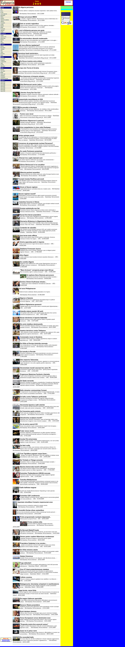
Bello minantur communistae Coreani (33, 390)
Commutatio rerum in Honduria (31, 337)
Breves (1, 10)
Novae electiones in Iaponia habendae (33, 318)
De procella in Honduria (28, 107)
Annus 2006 (2, 87)
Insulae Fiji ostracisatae (28, 439)
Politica (1, 16)
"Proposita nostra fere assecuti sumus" (34, 624)
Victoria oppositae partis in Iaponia (31, 242)
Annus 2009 (2, 83)
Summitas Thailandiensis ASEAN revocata (35, 473)
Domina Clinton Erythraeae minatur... (33, 282)
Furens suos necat (26, 114)
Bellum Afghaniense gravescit (30, 304)
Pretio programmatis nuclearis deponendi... (35, 517)
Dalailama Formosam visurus (30, 249)
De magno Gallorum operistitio (31, 598)
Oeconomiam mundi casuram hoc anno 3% (35, 368)
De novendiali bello (27, 637)
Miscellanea (2, 15)
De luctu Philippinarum (27, 288)
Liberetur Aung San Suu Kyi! (30, 92)
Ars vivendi (2, 58)
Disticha (2, 39)
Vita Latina (2, 71)
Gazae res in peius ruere (28, 631)
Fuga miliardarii (25, 563)
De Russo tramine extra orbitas (31, 61)
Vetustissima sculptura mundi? (31, 418)
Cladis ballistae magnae (27, 487)
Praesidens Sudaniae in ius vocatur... (33, 543)
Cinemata (2, 49)
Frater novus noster (27, 431)
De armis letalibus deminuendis (31, 324)
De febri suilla (25, 445)
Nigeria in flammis (26, 298)
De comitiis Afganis (27, 262)
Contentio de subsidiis (28, 228)
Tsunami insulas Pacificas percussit (31, 179)
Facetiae (2, 64)
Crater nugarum (3, 13)
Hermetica (2, 53)
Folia (1, 41)
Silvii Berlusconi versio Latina (31, 84)
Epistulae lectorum (4, 78)
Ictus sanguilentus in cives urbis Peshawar (35, 127)
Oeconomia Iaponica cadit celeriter (32, 405)
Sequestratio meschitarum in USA (31, 99)
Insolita (1, 31)
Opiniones (2, 30)
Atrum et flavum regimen (29, 187)
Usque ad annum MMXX (28, 17)
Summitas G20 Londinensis (30, 495)
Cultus (1, 52)
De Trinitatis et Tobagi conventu (31, 460)
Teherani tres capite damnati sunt (30, 158)
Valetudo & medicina (4, 19)
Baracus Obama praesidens (30, 605)
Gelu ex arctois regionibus (29, 23)
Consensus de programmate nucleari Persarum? (35, 143)
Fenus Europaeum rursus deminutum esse (35, 618)
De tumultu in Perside (27, 351)
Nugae (1, 63)
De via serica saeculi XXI (29, 424)
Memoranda (2, 38)
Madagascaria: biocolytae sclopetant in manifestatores (39, 584)
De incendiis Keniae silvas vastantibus (30, 510)
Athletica (2, 21)
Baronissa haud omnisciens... (28, 53)
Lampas (2, 35)
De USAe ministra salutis (29, 550)
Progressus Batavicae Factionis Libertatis (35, 374)
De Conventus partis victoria (30, 411)
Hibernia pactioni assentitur (30, 172)
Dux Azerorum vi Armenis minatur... (32, 76)
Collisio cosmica (26, 577)
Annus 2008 (2, 84)
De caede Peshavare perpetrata (31, 151)
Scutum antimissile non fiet (30, 208)
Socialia (1, 24)
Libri (1, 50)
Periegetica (2, 60)
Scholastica (2, 75)
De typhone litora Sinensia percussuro (40, 275)
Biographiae (2, 47)
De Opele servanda (27, 381)
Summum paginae (6, 632)
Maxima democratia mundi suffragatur (33, 467)
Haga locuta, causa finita (27, 590)
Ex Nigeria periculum (26, 7)
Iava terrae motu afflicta (28, 235)
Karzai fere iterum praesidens (30, 215)
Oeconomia (2, 22)
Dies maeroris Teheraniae (29, 360)
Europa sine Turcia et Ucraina (28, 68)
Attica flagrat (23, 255)
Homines (2, 25)
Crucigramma (3, 61)
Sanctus (1, 42)
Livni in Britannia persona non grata (31, 30)
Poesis (1, 55)
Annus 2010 (2, 81)
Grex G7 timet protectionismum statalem (34, 569)
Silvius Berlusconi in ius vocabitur (32, 164)
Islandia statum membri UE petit (31, 311)
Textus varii (2, 74)
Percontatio (2, 28)
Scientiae (2, 18)
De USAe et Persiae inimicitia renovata (33, 343)
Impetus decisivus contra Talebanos (33, 330)
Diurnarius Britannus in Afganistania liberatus (36, 221)
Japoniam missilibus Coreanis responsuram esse (35, 502)
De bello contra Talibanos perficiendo (33, 397)
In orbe (1, 12)
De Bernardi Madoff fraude (29, 530)
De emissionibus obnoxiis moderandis (33, 38)
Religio (1, 27)
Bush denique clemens (28, 611)
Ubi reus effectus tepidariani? (29, 45)
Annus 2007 (2, 86)
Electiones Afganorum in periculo (32, 120)
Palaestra (2, 69)
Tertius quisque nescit (26, 135)
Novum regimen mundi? (27, 194)
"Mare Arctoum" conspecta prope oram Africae (36, 270)
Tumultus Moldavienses (28, 480)
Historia (2, 46)
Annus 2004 (2, 90)
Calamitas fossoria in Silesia (29, 202)
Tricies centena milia (35, 522)
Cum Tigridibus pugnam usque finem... (34, 453)
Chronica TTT (3, 36)
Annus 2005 (2, 89)
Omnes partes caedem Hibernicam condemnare (37, 536)
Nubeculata (2, 66)
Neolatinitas (2, 77)
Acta (1, 9)
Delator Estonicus (26, 556)
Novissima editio (6, 631)
